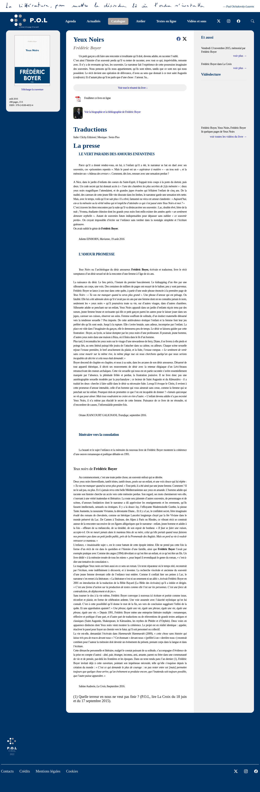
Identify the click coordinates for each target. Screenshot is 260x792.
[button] (179, 39)
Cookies (72, 771)
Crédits (25, 771)
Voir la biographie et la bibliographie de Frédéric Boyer (112, 111)
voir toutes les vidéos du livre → (228, 136)
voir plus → (240, 55)
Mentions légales (48, 771)
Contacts (7, 771)
